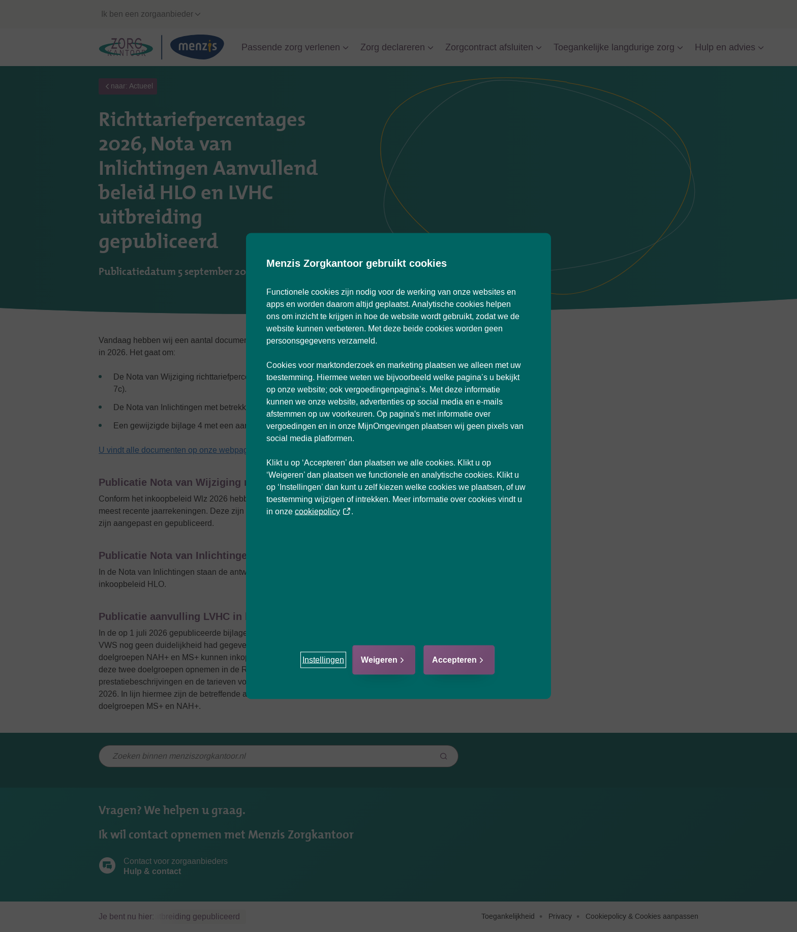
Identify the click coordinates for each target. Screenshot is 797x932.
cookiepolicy (323, 511)
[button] (323, 660)
